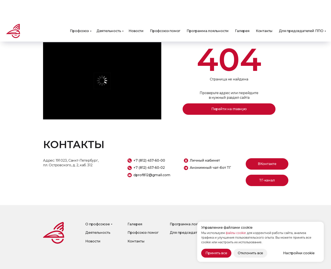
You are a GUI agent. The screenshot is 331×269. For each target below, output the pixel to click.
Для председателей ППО (301, 10)
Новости (136, 10)
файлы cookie (236, 233)
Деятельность (108, 10)
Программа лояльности (208, 10)
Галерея (242, 10)
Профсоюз (79, 10)
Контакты (264, 10)
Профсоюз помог (165, 10)
